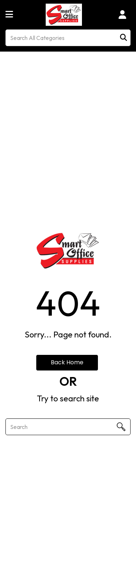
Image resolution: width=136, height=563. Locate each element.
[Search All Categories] (68, 37)
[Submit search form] (123, 37)
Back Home (67, 362)
